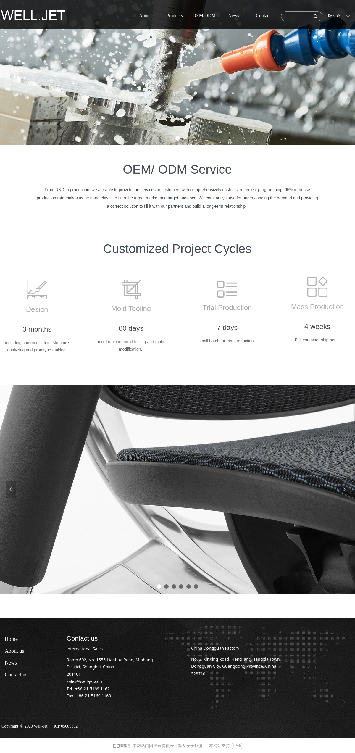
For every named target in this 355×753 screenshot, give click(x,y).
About (145, 15)
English (334, 16)
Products (174, 15)
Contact (263, 15)
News (233, 15)
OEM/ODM (204, 15)
